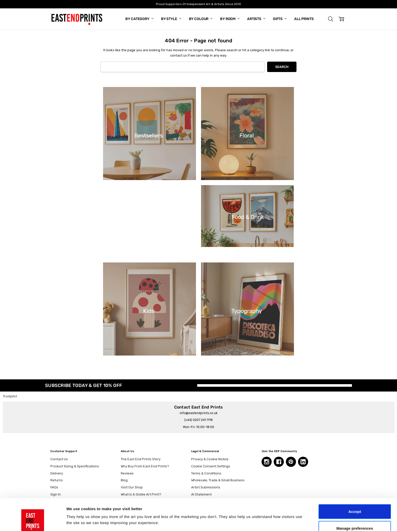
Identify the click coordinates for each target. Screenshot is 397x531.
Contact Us (59, 459)
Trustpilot (10, 396)
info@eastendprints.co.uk (198, 413)
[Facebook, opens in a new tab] (279, 462)
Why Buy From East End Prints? (145, 466)
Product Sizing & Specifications (74, 466)
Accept (354, 484)
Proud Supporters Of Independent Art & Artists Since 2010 (198, 4)
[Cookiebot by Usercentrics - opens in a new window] (33, 521)
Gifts (280, 19)
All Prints (304, 19)
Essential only (355, 517)
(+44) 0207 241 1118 (198, 420)
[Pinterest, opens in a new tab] (291, 462)
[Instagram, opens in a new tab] (267, 462)
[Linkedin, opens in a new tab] (303, 462)
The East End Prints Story (141, 459)
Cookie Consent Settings (210, 466)
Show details (265, 512)
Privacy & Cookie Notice (209, 459)
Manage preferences (354, 501)
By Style (171, 19)
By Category (139, 19)
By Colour (201, 19)
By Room (230, 19)
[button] (330, 19)
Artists (256, 19)
